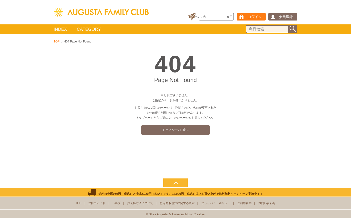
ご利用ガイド (96, 203)
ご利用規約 (244, 203)
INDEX (60, 29)
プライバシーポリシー (216, 203)
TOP (56, 41)
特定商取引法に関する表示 (177, 203)
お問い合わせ (267, 203)
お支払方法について (140, 203)
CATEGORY (89, 29)
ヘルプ (116, 203)
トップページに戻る (175, 130)
